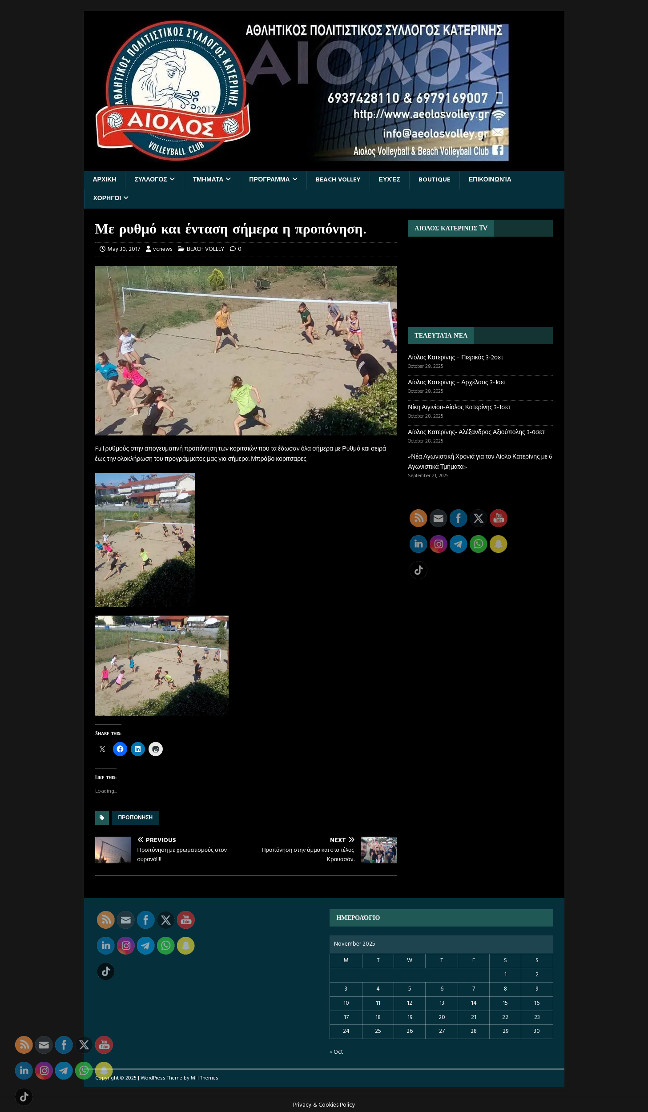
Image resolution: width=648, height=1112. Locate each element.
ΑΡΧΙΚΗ (105, 180)
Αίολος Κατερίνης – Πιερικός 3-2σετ (455, 358)
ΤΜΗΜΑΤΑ (208, 180)
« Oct (336, 1052)
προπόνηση (135, 818)
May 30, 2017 (124, 249)
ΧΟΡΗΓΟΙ (107, 198)
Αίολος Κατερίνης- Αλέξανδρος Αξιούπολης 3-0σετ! (477, 432)
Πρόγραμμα (269, 180)
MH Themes (204, 1078)
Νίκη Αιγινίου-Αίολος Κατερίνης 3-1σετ (459, 408)
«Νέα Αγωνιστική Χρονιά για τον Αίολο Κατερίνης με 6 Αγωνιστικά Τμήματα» (480, 462)
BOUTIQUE (435, 180)
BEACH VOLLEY (338, 180)
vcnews (162, 249)
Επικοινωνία (490, 180)
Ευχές (389, 180)
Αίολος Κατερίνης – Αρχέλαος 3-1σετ (457, 383)
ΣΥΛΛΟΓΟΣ (150, 180)
